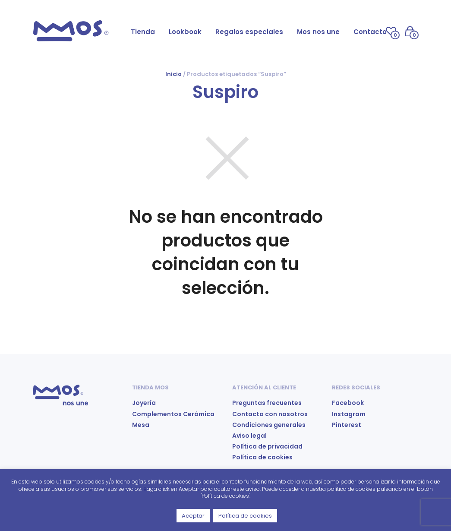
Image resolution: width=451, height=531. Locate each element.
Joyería (144, 402)
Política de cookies (262, 457)
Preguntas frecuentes (267, 402)
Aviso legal (249, 435)
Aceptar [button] (193, 516)
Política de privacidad (267, 446)
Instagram (349, 414)
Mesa (140, 424)
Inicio (173, 74)
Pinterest (346, 424)
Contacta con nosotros (270, 414)
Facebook (348, 402)
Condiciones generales (269, 424)
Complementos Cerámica (173, 414)
